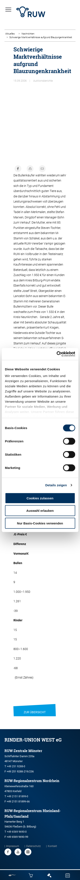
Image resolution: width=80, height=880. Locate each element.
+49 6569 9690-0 (17, 831)
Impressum (12, 846)
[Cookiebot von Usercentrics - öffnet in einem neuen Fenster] (57, 354)
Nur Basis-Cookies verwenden (40, 523)
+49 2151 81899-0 (17, 796)
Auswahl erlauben (40, 510)
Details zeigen (56, 485)
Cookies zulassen (40, 498)
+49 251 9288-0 (16, 766)
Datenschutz (33, 846)
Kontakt (52, 846)
